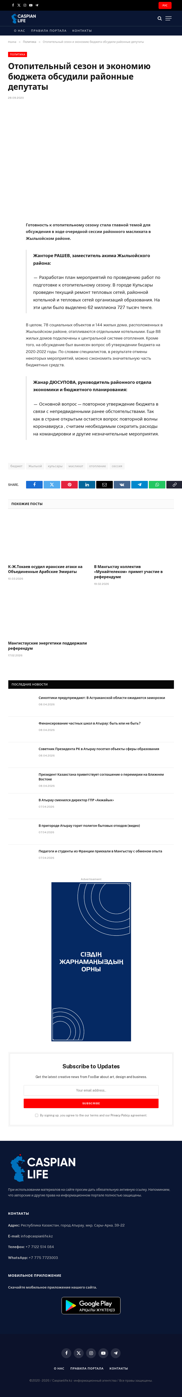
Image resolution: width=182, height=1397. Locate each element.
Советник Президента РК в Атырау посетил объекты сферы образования (99, 749)
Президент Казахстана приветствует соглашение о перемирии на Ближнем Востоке (101, 777)
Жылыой (35, 466)
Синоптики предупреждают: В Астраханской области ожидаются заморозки (102, 698)
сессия (117, 466)
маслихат (75, 466)
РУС (165, 5)
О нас (19, 30)
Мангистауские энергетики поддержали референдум (47, 646)
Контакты (82, 30)
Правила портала (49, 30)
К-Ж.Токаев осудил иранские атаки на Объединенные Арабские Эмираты (45, 569)
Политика (17, 54)
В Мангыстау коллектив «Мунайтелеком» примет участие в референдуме (128, 571)
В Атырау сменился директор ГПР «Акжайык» (76, 800)
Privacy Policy (120, 1115)
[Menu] (168, 18)
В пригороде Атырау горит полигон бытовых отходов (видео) (89, 826)
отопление (97, 466)
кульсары (55, 466)
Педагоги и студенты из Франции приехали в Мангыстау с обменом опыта (100, 851)
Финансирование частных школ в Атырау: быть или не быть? (90, 723)
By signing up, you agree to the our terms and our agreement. (91, 1115)
